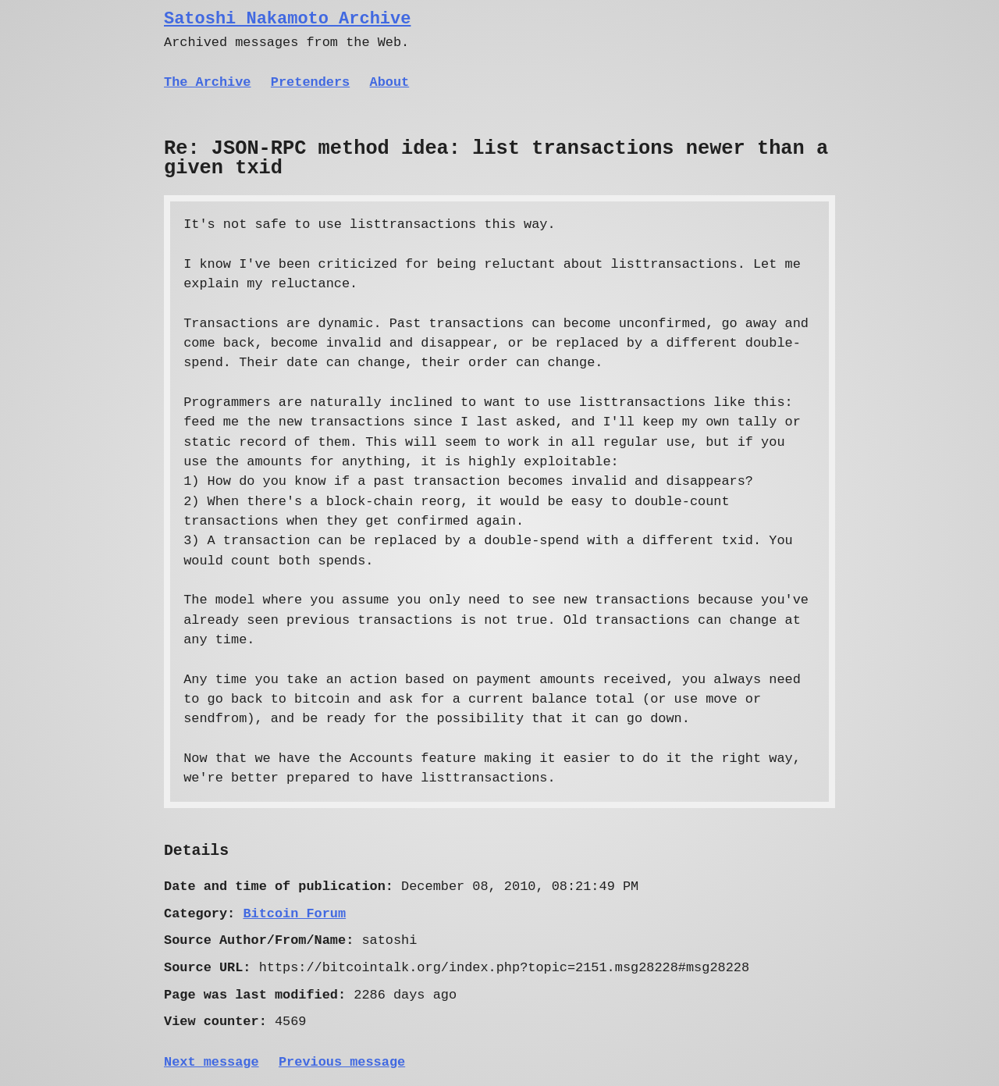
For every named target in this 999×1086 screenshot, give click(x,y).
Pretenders (310, 82)
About (390, 82)
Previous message (342, 1062)
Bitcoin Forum (294, 914)
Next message (211, 1062)
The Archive (207, 82)
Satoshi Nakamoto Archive (287, 19)
